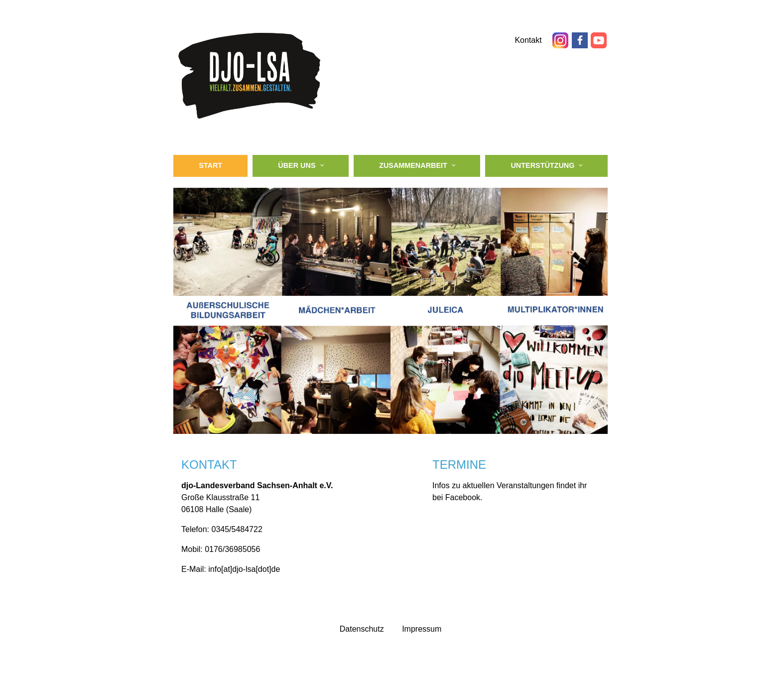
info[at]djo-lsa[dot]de (244, 569)
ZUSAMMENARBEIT (413, 165)
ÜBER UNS (296, 165)
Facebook (462, 497)
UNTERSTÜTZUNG (542, 165)
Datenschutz (362, 629)
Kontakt (529, 40)
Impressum (421, 629)
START (210, 165)
